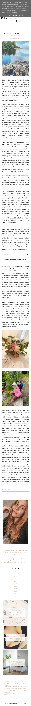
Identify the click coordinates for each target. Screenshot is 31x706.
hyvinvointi (25, 37)
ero (26, 681)
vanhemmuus (16, 695)
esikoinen (6, 683)
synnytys (7, 693)
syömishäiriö (16, 693)
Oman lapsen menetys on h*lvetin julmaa (15, 612)
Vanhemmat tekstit (22, 494)
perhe (6, 690)
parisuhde (14, 688)
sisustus (21, 691)
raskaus (12, 691)
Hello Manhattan (21, 703)
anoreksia (6, 681)
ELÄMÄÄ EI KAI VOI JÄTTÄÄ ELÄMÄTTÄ (15, 34)
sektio (17, 691)
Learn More (13, 15)
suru (19, 38)
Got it (21, 15)
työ (15, 263)
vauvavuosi (24, 694)
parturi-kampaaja (22, 688)
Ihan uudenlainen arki (15, 260)
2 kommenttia (7, 489)
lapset (20, 686)
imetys (16, 683)
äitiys (5, 697)
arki (20, 37)
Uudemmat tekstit (8, 494)
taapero (25, 693)
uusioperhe (7, 695)
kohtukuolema (14, 38)
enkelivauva (19, 681)
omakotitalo (7, 688)
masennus (25, 686)
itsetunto (25, 683)
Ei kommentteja (7, 254)
